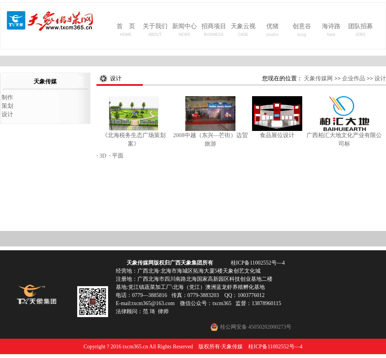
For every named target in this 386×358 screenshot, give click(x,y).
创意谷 (302, 30)
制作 (7, 97)
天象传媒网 (318, 78)
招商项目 (213, 30)
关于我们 (155, 30)
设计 (7, 114)
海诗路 (331, 30)
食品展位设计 (277, 135)
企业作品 (353, 78)
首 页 (126, 30)
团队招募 (360, 30)
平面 (118, 156)
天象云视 (243, 30)
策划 (7, 106)
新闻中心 (184, 30)
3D (102, 156)
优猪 (272, 30)
